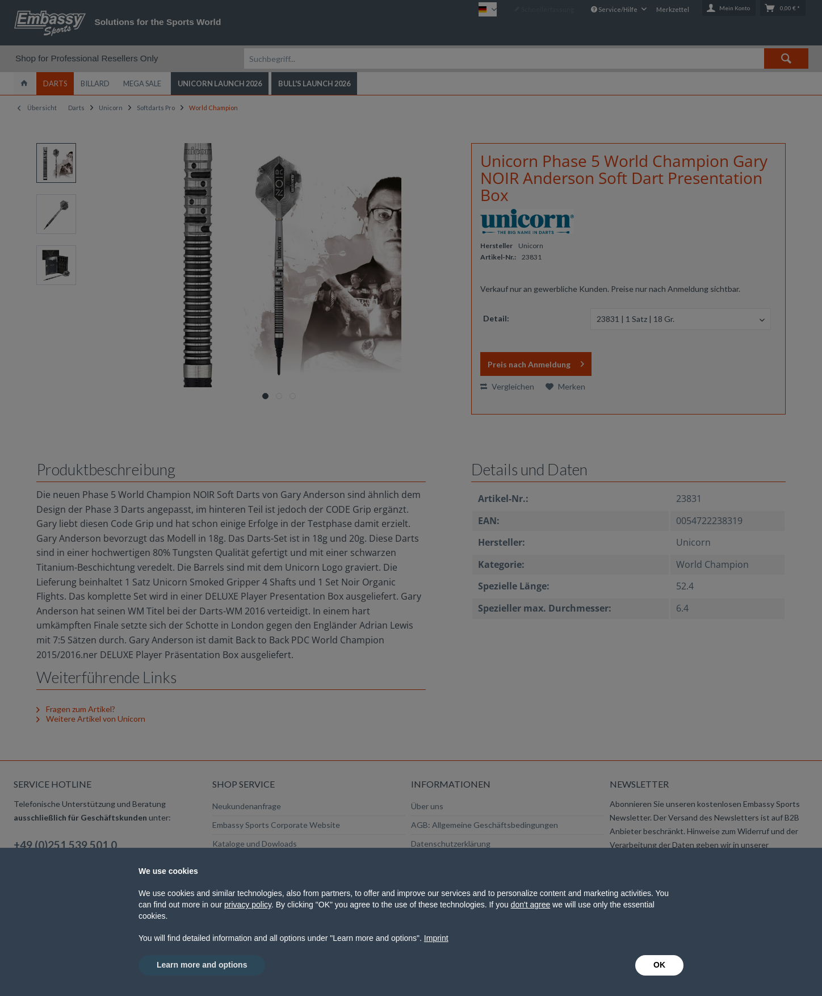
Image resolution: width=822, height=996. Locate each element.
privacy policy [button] (247, 904)
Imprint (436, 938)
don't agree (531, 904)
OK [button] (659, 964)
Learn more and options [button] (202, 964)
